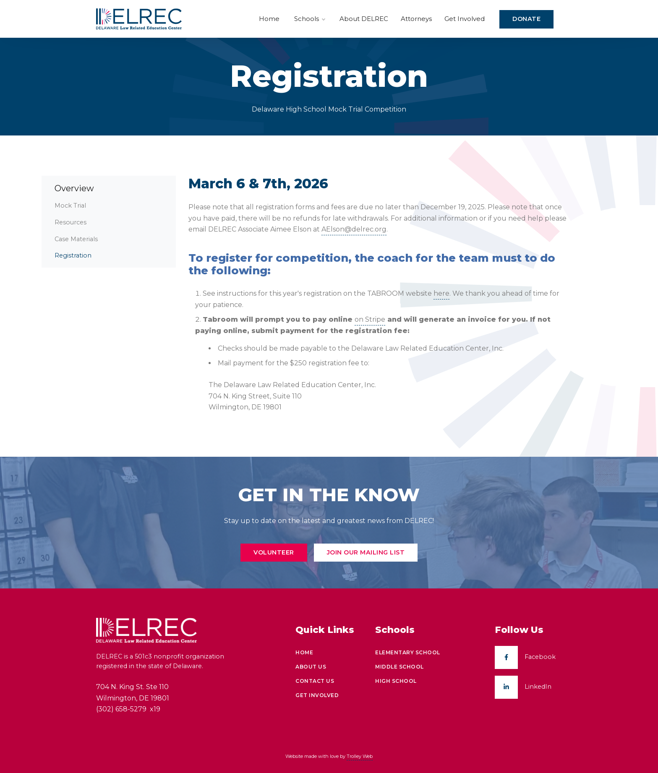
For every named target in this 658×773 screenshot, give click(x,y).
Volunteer (273, 552)
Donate (526, 19)
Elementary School (407, 652)
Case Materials (76, 239)
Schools (309, 19)
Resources (70, 222)
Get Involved (464, 19)
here (441, 293)
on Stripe (370, 319)
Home (269, 19)
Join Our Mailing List (366, 552)
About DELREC (363, 19)
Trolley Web (360, 756)
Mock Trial (70, 205)
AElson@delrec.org (353, 229)
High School (396, 681)
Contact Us (314, 681)
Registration (73, 255)
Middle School (399, 667)
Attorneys (416, 19)
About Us (310, 667)
